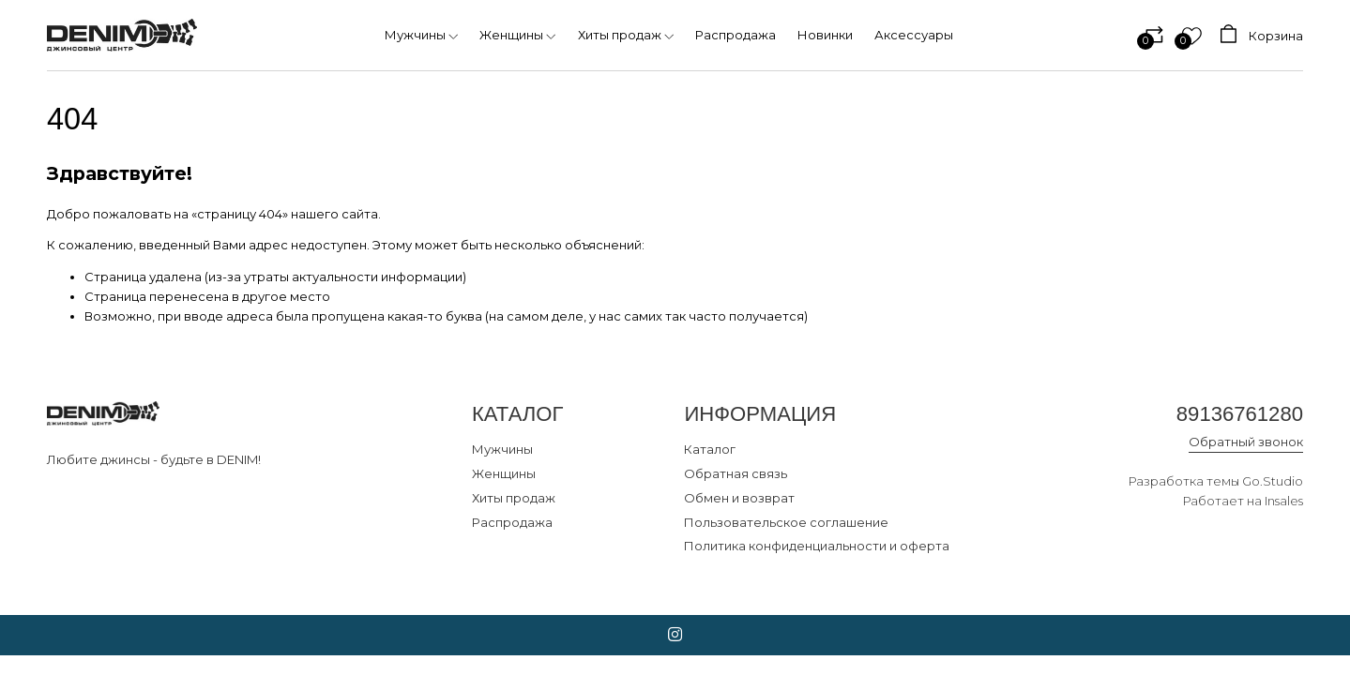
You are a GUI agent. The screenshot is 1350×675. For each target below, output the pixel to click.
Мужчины (502, 449)
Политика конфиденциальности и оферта (816, 545)
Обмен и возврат (739, 497)
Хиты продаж (513, 497)
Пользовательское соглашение (786, 522)
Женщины (504, 473)
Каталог (710, 449)
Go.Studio (1272, 480)
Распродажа (512, 522)
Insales (1284, 500)
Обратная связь (735, 473)
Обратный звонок (1246, 441)
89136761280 (1239, 414)
